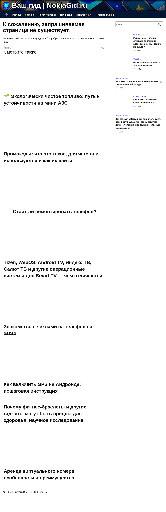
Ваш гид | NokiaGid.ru (49, 5)
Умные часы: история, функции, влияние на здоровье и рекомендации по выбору (147, 42)
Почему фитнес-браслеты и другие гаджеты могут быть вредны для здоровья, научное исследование (45, 413)
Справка (30, 14)
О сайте (7, 492)
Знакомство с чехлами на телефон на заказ (146, 63)
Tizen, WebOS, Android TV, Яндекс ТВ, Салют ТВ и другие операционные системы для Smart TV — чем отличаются (53, 269)
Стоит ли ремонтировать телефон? (55, 211)
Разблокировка (47, 14)
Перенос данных (105, 14)
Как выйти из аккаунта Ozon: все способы (145, 101)
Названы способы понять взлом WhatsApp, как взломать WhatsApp (139, 83)
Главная (6, 14)
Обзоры (16, 14)
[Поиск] (102, 47)
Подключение (84, 14)
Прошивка (66, 14)
